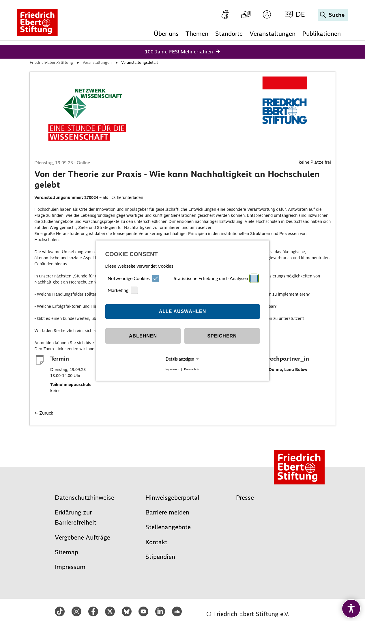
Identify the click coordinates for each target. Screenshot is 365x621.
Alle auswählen (182, 311)
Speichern (222, 335)
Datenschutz (191, 369)
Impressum (172, 369)
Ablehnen (143, 335)
